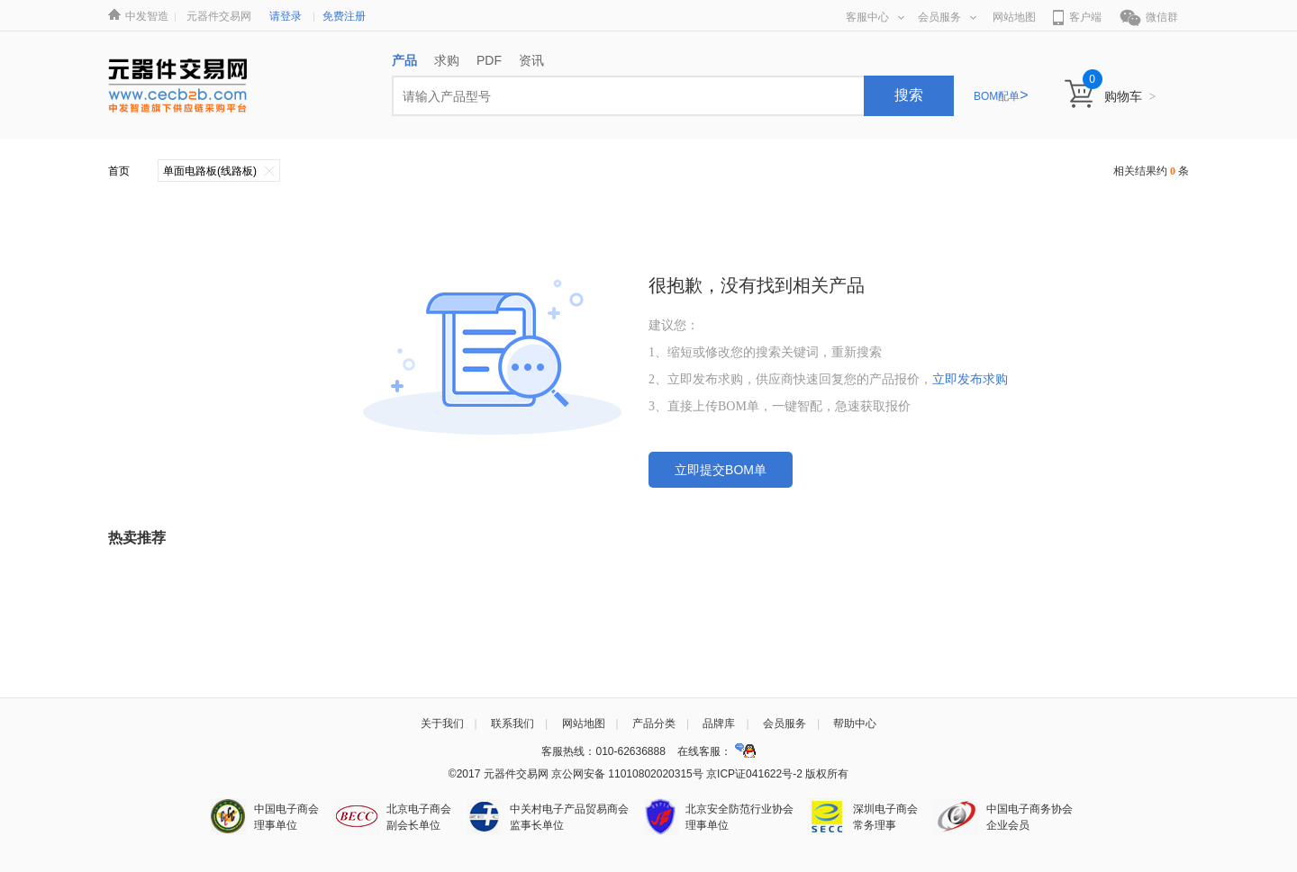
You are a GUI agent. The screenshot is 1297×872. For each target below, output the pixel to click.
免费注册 (344, 16)
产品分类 (654, 723)
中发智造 (146, 16)
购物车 (1130, 96)
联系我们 (512, 723)
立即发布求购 (970, 379)
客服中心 (875, 17)
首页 (119, 171)
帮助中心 (854, 723)
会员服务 (947, 17)
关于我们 (442, 723)
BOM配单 (1001, 96)
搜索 (908, 95)
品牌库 (719, 723)
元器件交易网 (218, 16)
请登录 (285, 16)
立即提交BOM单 (720, 470)
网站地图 (1014, 17)
